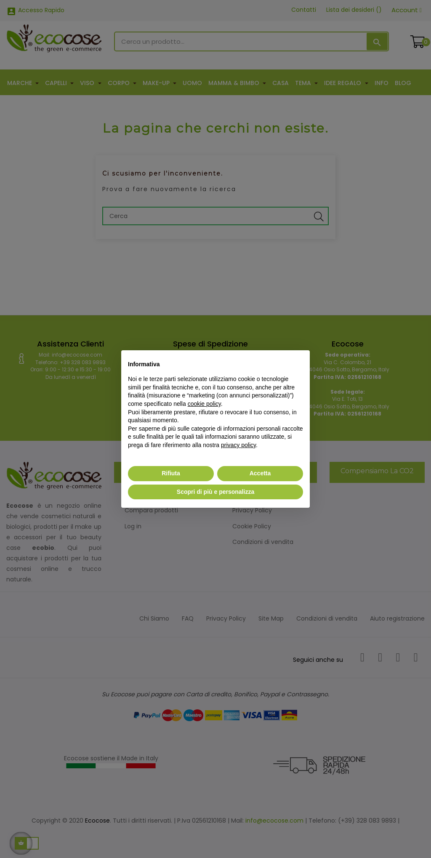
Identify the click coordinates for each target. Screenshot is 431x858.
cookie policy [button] (204, 403)
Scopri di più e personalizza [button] (215, 491)
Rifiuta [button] (171, 473)
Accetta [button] (260, 473)
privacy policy (238, 445)
